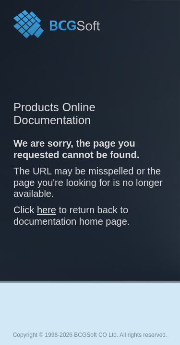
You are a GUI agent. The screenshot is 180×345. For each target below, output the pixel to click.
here (46, 210)
